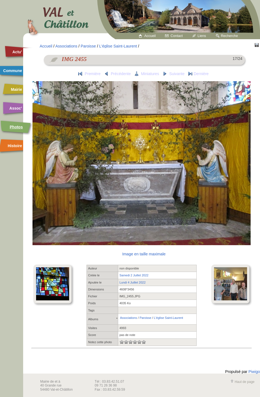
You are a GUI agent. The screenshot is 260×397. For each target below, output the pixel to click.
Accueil (150, 36)
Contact (176, 36)
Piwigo (254, 371)
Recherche (229, 36)
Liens (201, 36)
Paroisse (88, 46)
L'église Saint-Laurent (118, 46)
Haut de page (242, 382)
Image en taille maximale (144, 254)
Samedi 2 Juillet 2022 (134, 275)
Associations (66, 46)
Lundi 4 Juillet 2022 (133, 282)
